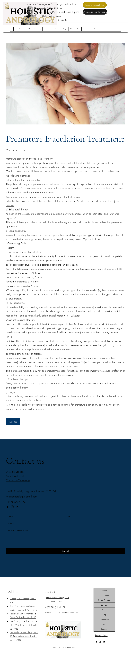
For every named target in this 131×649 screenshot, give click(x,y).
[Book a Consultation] (95, 5)
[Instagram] (62, 20)
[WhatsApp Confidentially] (95, 12)
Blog (104, 614)
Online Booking (104, 600)
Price (104, 610)
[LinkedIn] (66, 20)
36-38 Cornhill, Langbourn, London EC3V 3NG (31, 491)
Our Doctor (104, 619)
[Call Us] (13, 421)
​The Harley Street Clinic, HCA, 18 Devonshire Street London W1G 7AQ (24, 636)
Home (104, 590)
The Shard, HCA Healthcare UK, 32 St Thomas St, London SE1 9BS (24, 625)
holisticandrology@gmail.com (21, 496)
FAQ (104, 624)
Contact (104, 629)
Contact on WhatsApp (18, 480)
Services (104, 605)
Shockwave (104, 595)
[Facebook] (58, 20)
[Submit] (65, 551)
